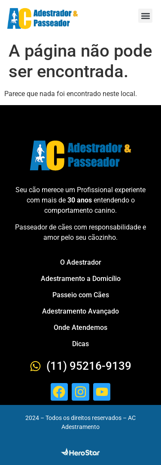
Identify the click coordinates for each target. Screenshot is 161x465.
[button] (145, 16)
